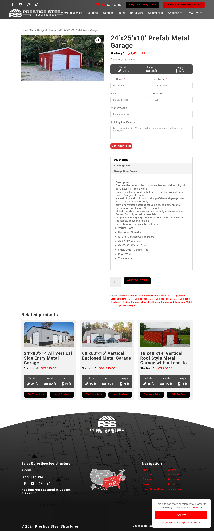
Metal (146, 470)
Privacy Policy (176, 489)
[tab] (151, 160)
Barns (121, 13)
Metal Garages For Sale (160, 299)
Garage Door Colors (151, 171)
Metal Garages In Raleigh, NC (46, 30)
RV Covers (136, 13)
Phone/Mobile (118, 108)
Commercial (155, 13)
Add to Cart (62, 394)
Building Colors (151, 166)
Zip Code (158, 93)
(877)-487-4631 (114, 5)
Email (113, 93)
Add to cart (137, 280)
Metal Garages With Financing (170, 302)
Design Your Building (184, 5)
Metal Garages (129, 296)
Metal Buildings (70, 13)
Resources (193, 13)
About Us (173, 13)
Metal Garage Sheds (138, 299)
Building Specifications (123, 122)
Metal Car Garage (169, 296)
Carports (92, 13)
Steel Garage (128, 305)
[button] (98, 40)
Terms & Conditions (154, 489)
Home (24, 30)
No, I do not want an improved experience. (181, 522)
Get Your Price (121, 146)
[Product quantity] (115, 282)
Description (151, 160)
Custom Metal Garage (149, 296)
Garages (108, 13)
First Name (116, 79)
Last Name (159, 79)
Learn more (197, 507)
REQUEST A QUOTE (142, 5)
